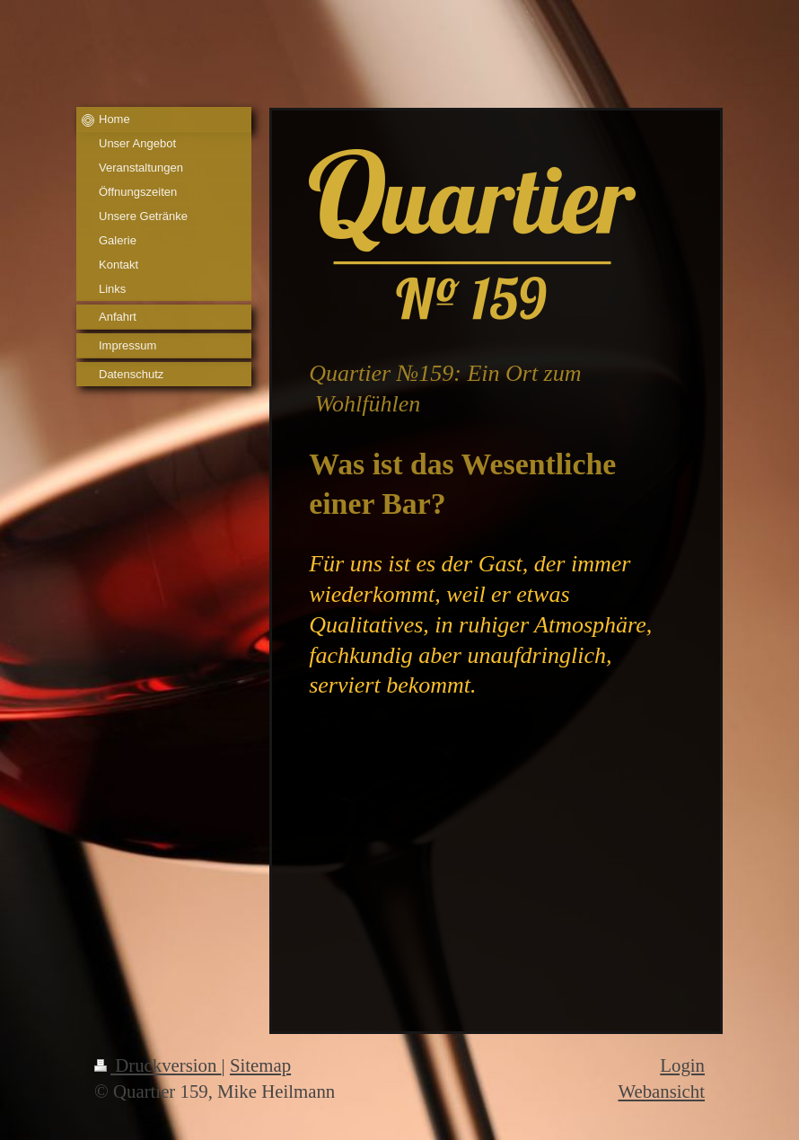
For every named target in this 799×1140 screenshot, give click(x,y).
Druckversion (158, 1065)
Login (682, 1065)
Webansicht (661, 1091)
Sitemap (260, 1065)
